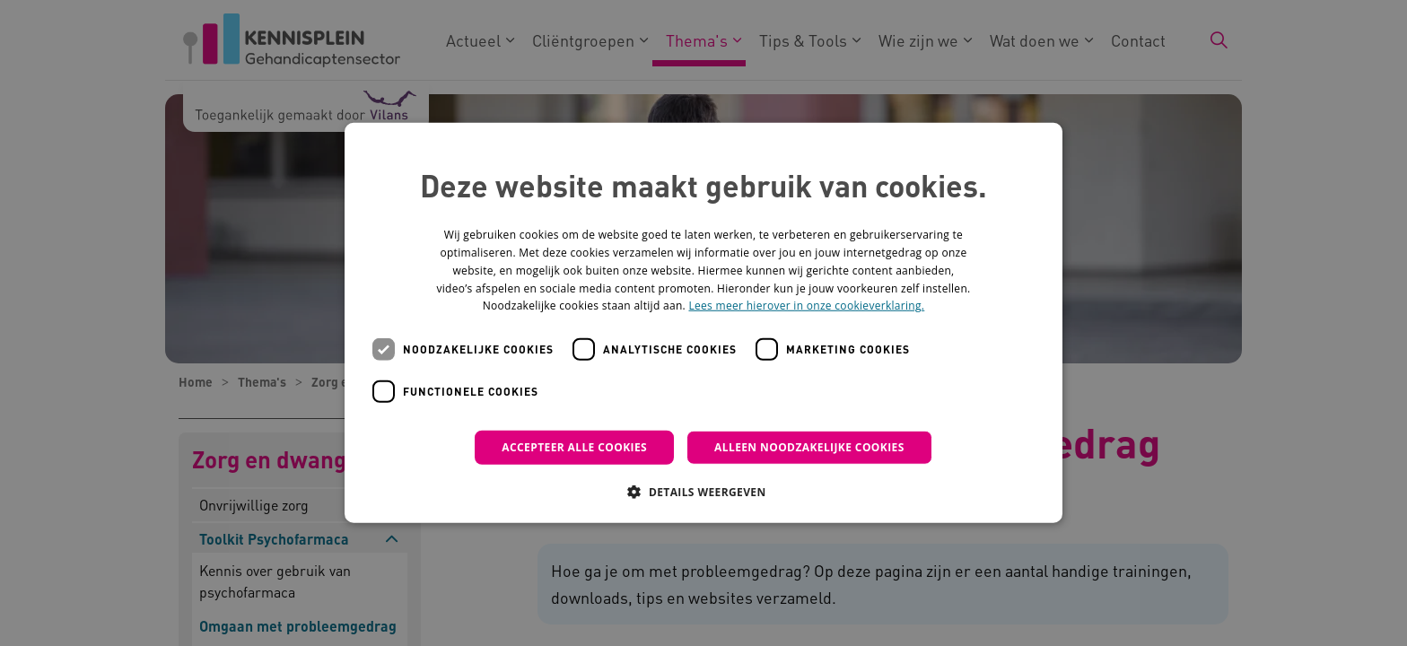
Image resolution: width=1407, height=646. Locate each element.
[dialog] (703, 323)
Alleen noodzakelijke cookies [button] (809, 447)
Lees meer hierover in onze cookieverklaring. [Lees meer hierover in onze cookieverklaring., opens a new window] (806, 305)
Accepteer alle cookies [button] (574, 447)
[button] (703, 492)
